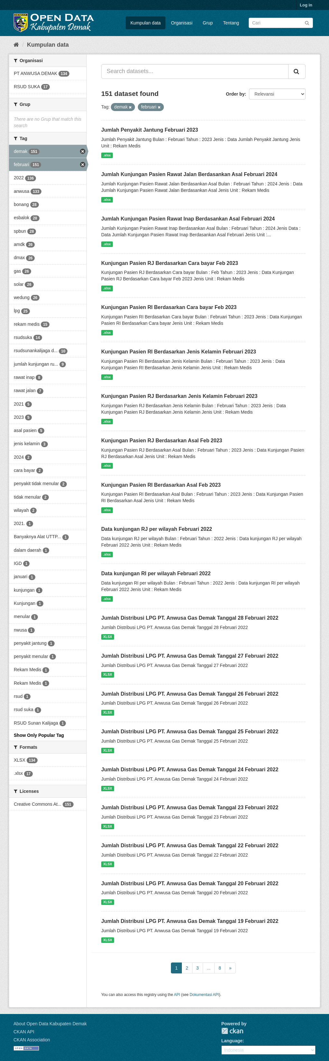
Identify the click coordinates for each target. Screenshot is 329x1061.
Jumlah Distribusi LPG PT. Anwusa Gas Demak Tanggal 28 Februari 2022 (189, 618)
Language (232, 1040)
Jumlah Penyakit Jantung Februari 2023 (149, 130)
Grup (208, 22)
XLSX (107, 637)
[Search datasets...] (195, 71)
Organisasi (181, 22)
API (177, 994)
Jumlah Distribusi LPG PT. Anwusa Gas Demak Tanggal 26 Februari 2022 (189, 694)
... (209, 968)
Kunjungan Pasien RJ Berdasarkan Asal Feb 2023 (161, 440)
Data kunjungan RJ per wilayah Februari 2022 (156, 529)
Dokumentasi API (204, 994)
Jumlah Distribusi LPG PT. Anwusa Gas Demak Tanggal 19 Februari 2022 (189, 921)
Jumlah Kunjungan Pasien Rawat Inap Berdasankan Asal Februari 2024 (188, 218)
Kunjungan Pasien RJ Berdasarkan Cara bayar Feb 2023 (169, 263)
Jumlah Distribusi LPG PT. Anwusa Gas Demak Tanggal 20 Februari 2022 (189, 883)
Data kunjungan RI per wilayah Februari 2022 (156, 573)
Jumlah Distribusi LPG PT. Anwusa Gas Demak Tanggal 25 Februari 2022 (189, 731)
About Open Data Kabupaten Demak (50, 1023)
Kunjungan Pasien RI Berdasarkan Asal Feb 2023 (161, 485)
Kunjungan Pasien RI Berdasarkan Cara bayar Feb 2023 (169, 307)
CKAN (232, 1031)
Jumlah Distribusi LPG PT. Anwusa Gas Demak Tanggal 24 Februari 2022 (189, 769)
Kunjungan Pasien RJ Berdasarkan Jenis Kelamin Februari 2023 (179, 396)
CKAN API (23, 1031)
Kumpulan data (145, 22)
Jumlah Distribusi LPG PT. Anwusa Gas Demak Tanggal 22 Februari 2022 (189, 845)
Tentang (231, 22)
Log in (306, 5)
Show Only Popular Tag (39, 735)
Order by (235, 94)
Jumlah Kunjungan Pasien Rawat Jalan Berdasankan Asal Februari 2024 (189, 174)
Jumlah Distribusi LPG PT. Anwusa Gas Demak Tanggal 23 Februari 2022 (189, 807)
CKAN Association (31, 1039)
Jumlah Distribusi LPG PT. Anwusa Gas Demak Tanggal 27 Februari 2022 (189, 656)
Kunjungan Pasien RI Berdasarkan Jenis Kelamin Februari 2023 (178, 351)
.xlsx (107, 155)
